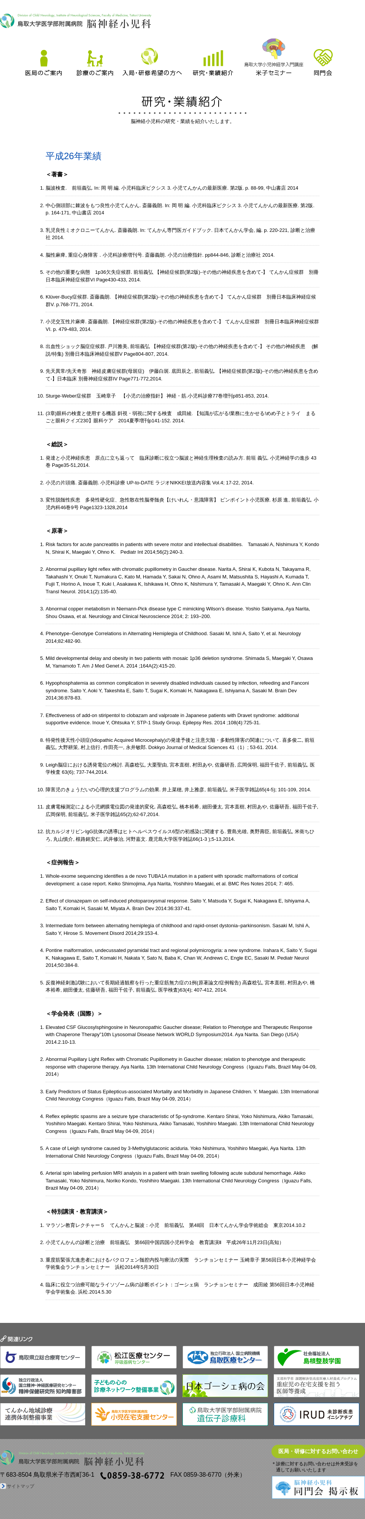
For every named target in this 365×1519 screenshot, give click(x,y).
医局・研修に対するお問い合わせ (318, 1451)
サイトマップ (20, 1486)
